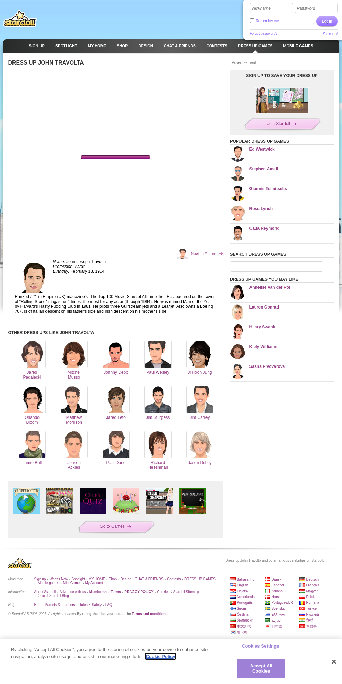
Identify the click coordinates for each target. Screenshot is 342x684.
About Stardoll (45, 592)
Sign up (40, 579)
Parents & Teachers (60, 605)
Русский (312, 614)
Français (312, 585)
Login (327, 21)
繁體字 (311, 626)
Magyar (312, 591)
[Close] (334, 662)
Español (278, 585)
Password (306, 8)
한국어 (242, 632)
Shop (113, 579)
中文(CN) (244, 626)
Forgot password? (264, 33)
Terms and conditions (149, 614)
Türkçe (311, 608)
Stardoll (20, 18)
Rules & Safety (90, 605)
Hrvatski (243, 591)
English (242, 585)
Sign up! (330, 34)
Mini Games (72, 583)
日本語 (277, 626)
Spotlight (78, 579)
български (245, 620)
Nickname (261, 8)
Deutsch (312, 579)
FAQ (108, 605)
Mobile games (48, 583)
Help (38, 605)
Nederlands (246, 597)
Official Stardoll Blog (53, 596)
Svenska (278, 608)
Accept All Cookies (261, 668)
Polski (311, 597)
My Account (94, 583)
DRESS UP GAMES (200, 579)
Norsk (276, 597)
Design (126, 579)
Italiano (277, 591)
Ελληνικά (279, 614)
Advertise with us (73, 592)
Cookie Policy (160, 656)
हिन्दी (309, 620)
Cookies (163, 592)
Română (312, 603)
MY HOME (97, 579)
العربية (276, 620)
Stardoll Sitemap (186, 592)
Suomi (242, 608)
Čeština (243, 614)
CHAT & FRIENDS (149, 579)
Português (245, 603)
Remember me (267, 21)
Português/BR (282, 603)
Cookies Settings (260, 646)
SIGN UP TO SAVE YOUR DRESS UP (282, 75)
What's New (59, 579)
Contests (174, 579)
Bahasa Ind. (246, 579)
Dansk (276, 579)
